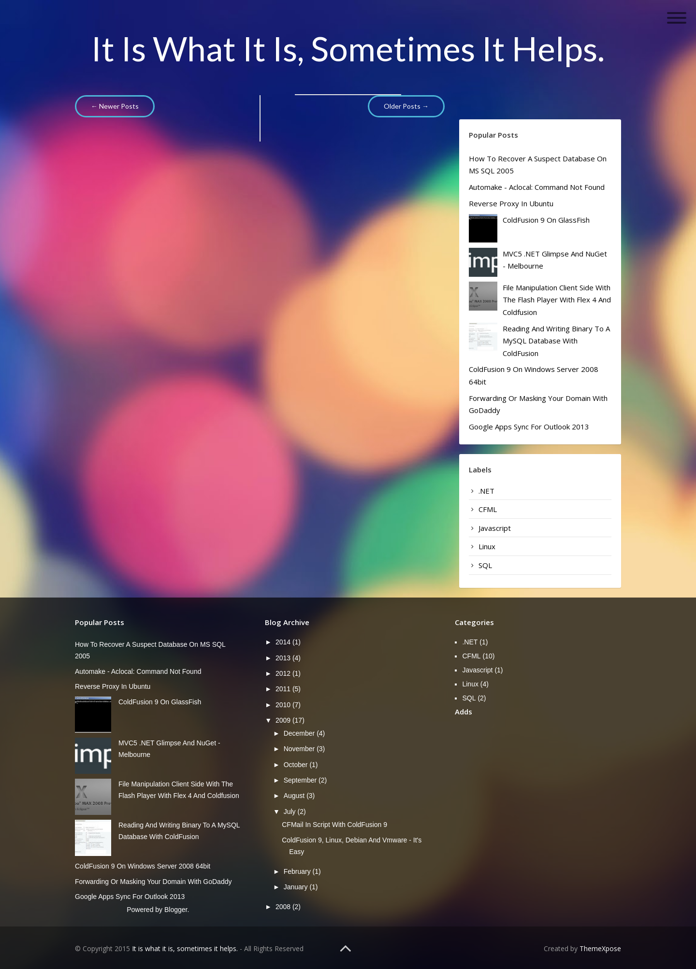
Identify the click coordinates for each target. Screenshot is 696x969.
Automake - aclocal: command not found (537, 187)
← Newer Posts (115, 106)
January (297, 887)
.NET (486, 491)
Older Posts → (406, 106)
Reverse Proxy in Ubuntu (511, 203)
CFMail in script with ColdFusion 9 (334, 824)
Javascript (494, 528)
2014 (284, 642)
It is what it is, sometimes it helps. (348, 48)
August (295, 795)
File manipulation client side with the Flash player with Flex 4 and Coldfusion (557, 300)
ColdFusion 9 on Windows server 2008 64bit (142, 866)
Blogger (175, 909)
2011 (284, 689)
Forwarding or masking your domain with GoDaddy (153, 881)
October (297, 765)
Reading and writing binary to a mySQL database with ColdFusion (556, 341)
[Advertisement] (575, 794)
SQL (485, 565)
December (300, 733)
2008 (284, 907)
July (291, 811)
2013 (284, 658)
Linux (486, 546)
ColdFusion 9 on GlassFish (546, 220)
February (298, 871)
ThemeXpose (600, 948)
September (301, 780)
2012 (284, 673)
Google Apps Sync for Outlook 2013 (529, 426)
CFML (487, 509)
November (300, 749)
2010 (284, 705)
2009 (284, 720)
